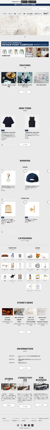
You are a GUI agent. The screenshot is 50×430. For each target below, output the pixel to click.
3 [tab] (26, 37)
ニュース (19, 13)
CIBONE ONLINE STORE (25, 9)
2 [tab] (25, 37)
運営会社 (40, 420)
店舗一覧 (8, 405)
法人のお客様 (29, 13)
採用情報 (23, 420)
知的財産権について (16, 420)
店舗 (24, 13)
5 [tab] (9, 145)
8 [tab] (14, 145)
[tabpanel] (25, 25)
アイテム (5, 13)
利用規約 (4, 418)
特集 (15, 13)
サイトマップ (34, 418)
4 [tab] (7, 145)
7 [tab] (12, 145)
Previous (6, 25)
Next (43, 25)
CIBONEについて (38, 13)
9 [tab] (16, 145)
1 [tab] (23, 37)
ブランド (10, 13)
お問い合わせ (34, 420)
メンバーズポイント (16, 418)
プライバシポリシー (6, 420)
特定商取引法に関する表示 (44, 418)
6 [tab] (10, 145)
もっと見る (25, 92)
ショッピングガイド (25, 418)
